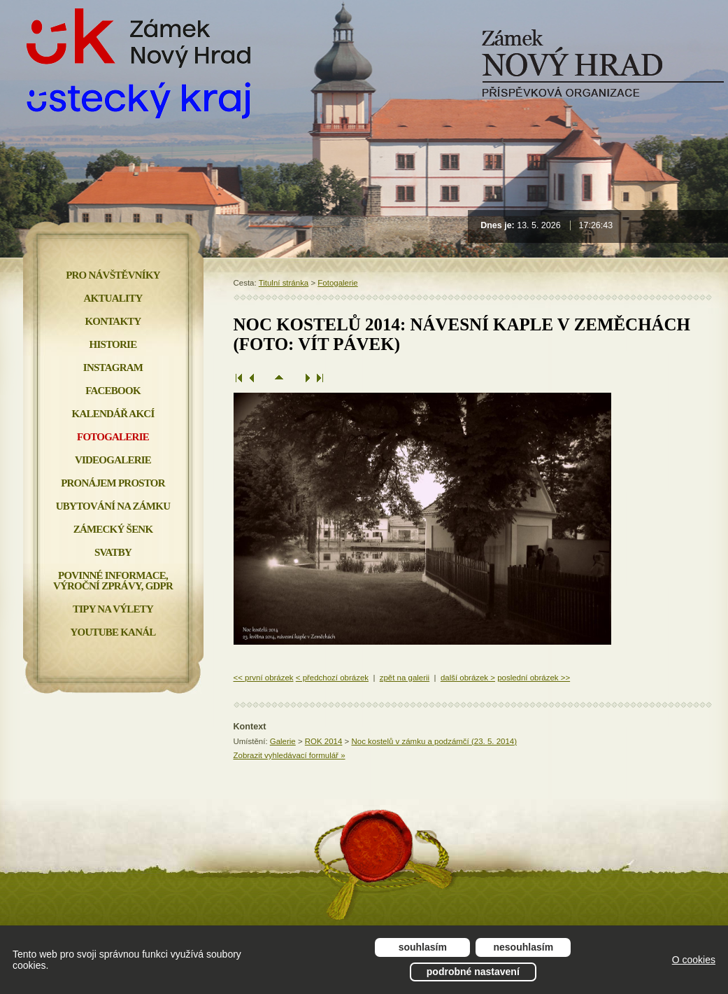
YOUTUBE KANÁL (112, 632)
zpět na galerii (404, 677)
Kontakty (113, 321)
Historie (113, 344)
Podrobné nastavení (473, 971)
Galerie (283, 741)
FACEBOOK (113, 390)
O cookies (693, 959)
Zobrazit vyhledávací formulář (289, 755)
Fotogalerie (337, 283)
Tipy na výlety (113, 609)
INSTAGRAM (113, 367)
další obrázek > (468, 677)
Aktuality (113, 298)
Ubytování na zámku (113, 506)
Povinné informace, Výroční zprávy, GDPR (113, 581)
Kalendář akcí (113, 413)
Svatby (112, 552)
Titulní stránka (284, 283)
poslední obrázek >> (533, 677)
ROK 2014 (324, 741)
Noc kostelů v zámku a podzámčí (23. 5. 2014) (434, 741)
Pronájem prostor (113, 483)
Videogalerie (113, 459)
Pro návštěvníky (113, 275)
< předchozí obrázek (332, 677)
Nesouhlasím (524, 947)
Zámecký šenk (113, 529)
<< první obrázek (264, 677)
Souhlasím (423, 947)
